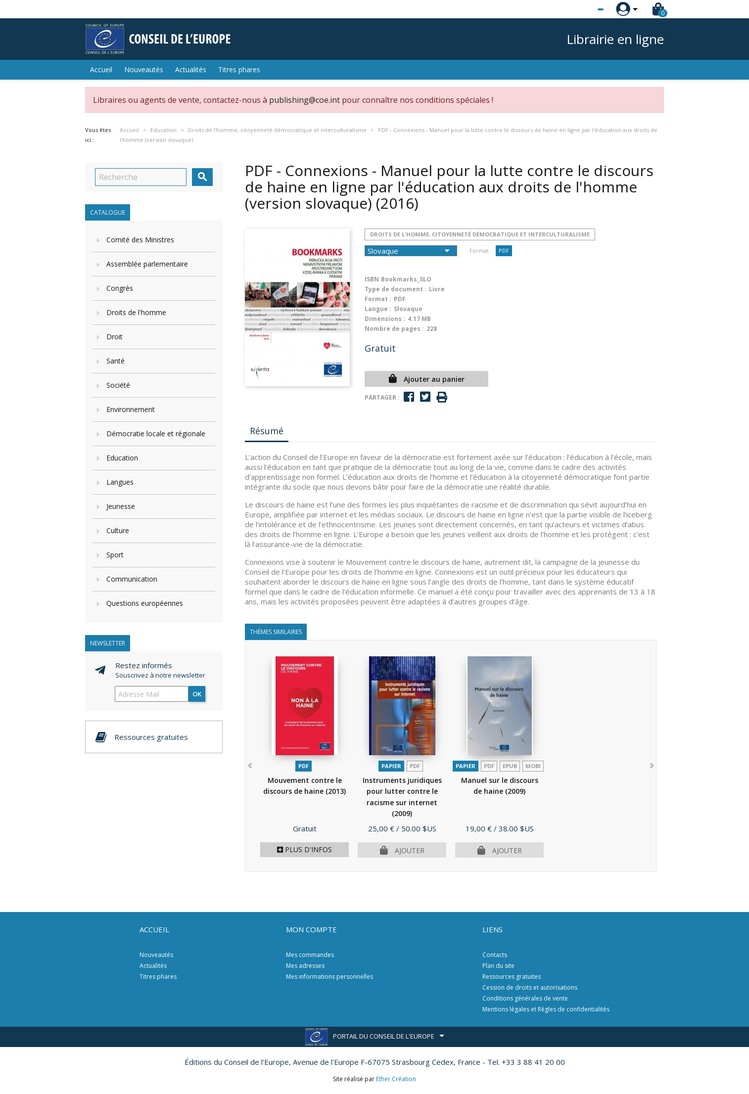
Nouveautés (143, 69)
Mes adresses (305, 965)
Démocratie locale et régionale (155, 433)
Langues (120, 482)
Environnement (130, 409)
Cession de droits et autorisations (529, 987)
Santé (115, 360)
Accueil (101, 69)
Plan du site (498, 965)
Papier (391, 766)
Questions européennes (144, 603)
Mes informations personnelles (329, 976)
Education (122, 457)
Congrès (119, 288)
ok (196, 693)
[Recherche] (141, 177)
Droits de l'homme (136, 312)
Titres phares (239, 69)
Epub (510, 766)
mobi (533, 766)
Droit (114, 336)
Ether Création (396, 1079)
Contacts (494, 955)
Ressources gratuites (511, 976)
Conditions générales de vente (525, 998)
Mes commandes (310, 955)
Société (118, 385)
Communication (131, 579)
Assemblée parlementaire (147, 264)
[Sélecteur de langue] (580, 9)
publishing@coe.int (304, 99)
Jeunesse (120, 506)
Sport (115, 554)
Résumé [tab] (266, 431)
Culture (117, 530)
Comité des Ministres (140, 239)
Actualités (190, 69)
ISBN (372, 279)
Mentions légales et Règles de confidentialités (545, 1009)
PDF (504, 250)
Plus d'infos (304, 849)
